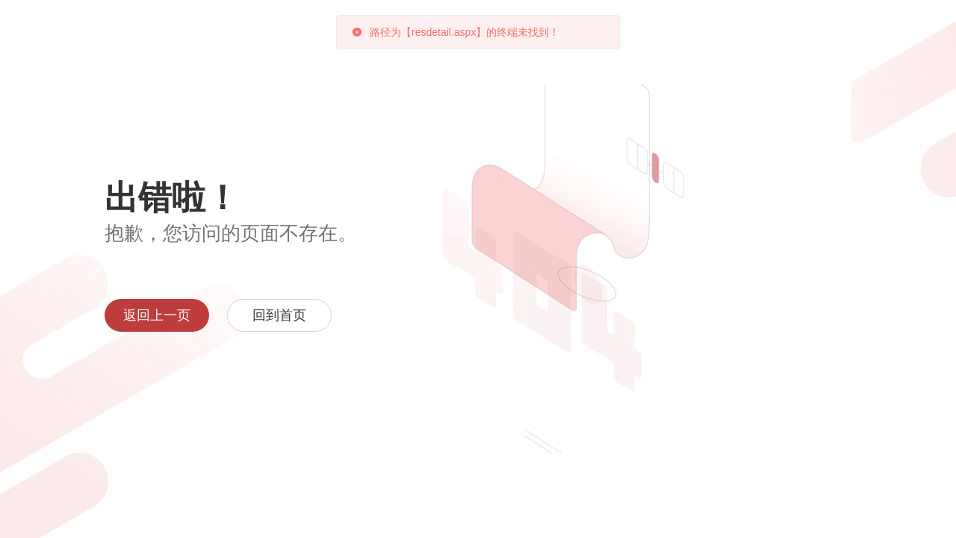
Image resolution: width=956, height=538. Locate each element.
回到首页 (279, 315)
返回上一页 (156, 315)
